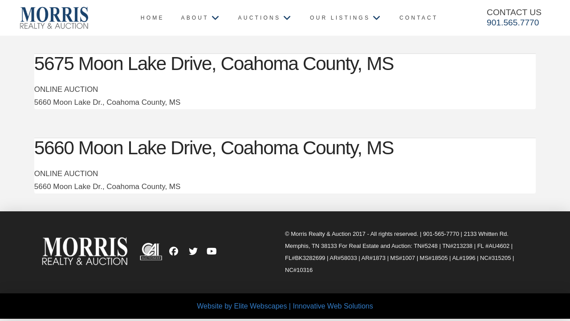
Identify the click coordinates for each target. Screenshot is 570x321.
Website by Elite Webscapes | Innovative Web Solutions (285, 306)
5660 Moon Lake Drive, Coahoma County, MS (214, 147)
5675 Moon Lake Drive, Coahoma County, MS (214, 63)
